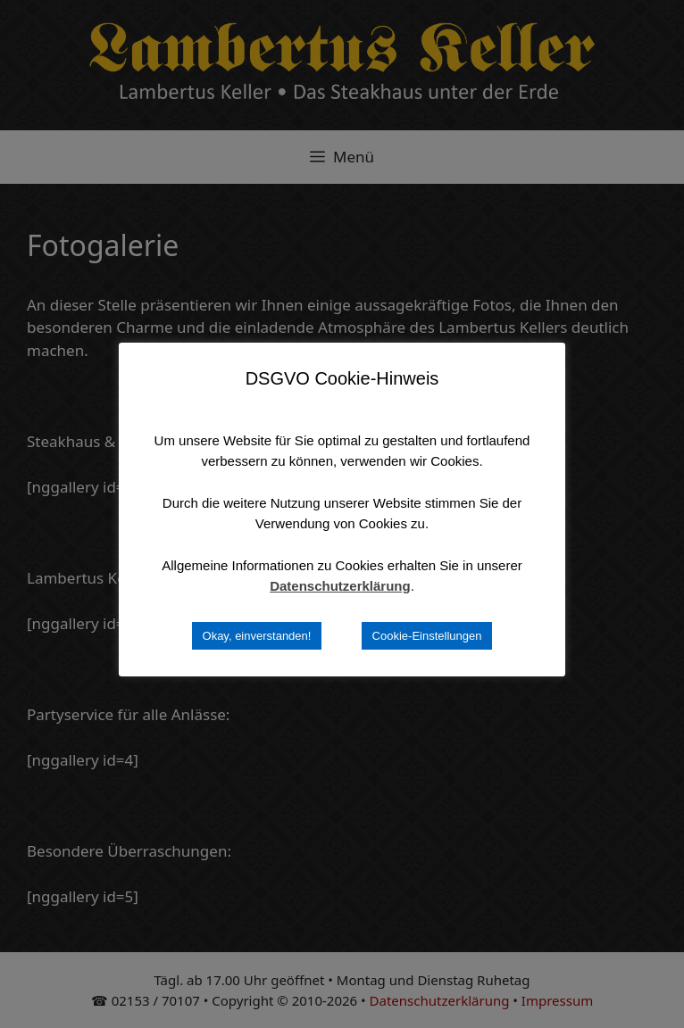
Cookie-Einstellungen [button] (427, 635)
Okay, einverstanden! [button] (257, 635)
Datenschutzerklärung (340, 585)
